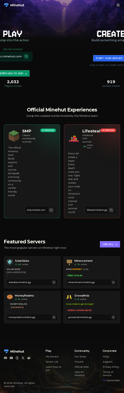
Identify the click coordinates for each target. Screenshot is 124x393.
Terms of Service (108, 374)
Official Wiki (82, 366)
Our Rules (80, 356)
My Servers (52, 356)
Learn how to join (53, 368)
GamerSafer (111, 380)
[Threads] (17, 357)
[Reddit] (28, 357)
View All (110, 244)
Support (107, 361)
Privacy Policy (111, 366)
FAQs (106, 356)
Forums (79, 361)
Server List (52, 361)
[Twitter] (23, 357)
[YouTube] (11, 357)
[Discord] (5, 357)
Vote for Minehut (80, 374)
